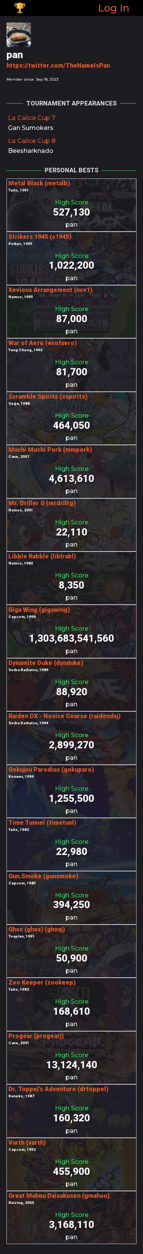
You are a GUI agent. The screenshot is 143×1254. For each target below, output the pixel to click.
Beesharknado (30, 150)
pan (71, 224)
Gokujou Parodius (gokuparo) (51, 769)
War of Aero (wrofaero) (42, 343)
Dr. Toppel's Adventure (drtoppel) (58, 1089)
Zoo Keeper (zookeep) (42, 982)
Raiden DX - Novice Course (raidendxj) (64, 716)
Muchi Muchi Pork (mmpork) (50, 449)
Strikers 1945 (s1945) (39, 236)
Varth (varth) (27, 1142)
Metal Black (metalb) (39, 183)
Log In (113, 8)
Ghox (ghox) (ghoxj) (36, 929)
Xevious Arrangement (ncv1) (50, 290)
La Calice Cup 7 (31, 118)
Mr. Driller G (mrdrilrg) (42, 503)
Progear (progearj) (36, 1036)
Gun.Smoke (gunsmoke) (43, 876)
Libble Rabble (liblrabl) (42, 556)
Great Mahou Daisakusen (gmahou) (58, 1195)
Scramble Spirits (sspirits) (47, 396)
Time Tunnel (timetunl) (42, 822)
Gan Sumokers (30, 127)
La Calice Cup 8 (32, 140)
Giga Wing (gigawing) (39, 609)
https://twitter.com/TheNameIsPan (58, 65)
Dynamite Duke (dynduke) (45, 663)
